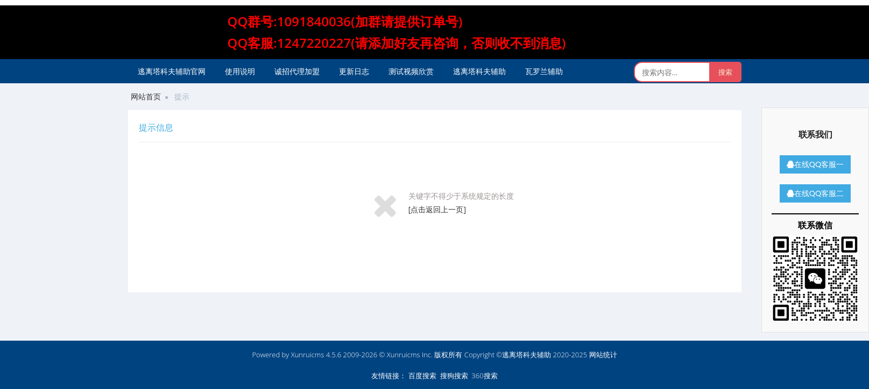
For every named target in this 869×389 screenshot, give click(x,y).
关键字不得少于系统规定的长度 (461, 196)
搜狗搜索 (454, 375)
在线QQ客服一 (815, 164)
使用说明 (240, 71)
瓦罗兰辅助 (544, 71)
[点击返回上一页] (437, 209)
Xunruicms (307, 354)
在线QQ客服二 (815, 193)
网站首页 (146, 96)
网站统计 (603, 354)
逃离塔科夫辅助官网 (172, 71)
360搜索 (484, 375)
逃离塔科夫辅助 (479, 71)
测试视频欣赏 (411, 71)
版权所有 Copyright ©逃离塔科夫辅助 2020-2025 (510, 354)
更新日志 (354, 71)
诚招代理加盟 (297, 71)
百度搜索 (422, 375)
